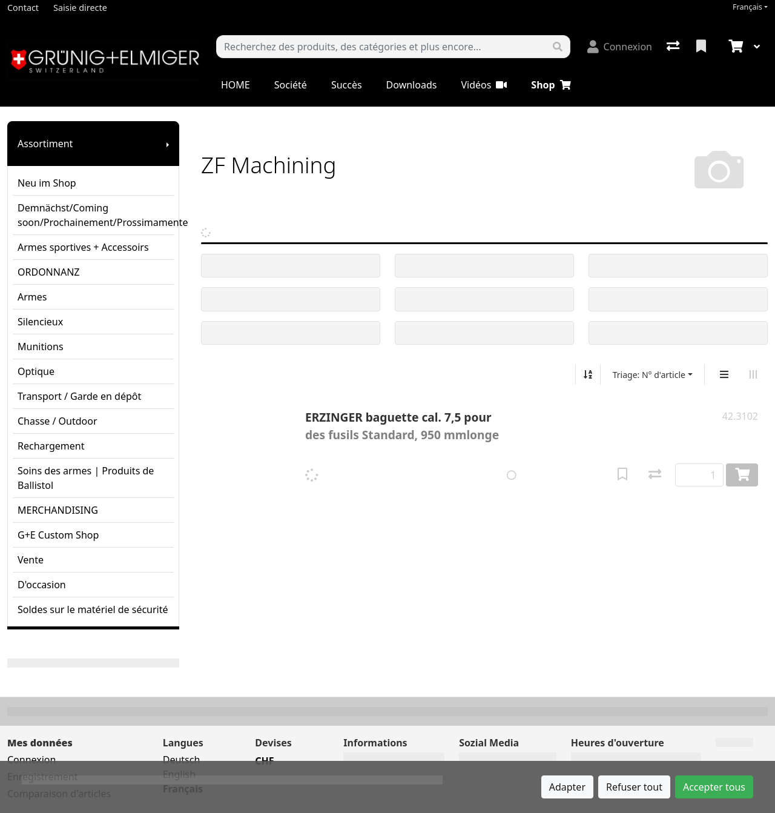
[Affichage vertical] (724, 374)
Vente (31, 559)
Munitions (41, 346)
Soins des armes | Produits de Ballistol (86, 478)
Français (747, 7)
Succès (346, 84)
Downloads (411, 84)
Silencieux (40, 321)
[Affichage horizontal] (753, 374)
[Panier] (734, 46)
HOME (235, 84)
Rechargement (51, 446)
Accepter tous (714, 787)
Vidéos (484, 84)
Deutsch (181, 759)
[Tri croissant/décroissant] (588, 374)
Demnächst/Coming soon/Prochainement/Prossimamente (96, 215)
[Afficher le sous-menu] (168, 144)
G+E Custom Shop (58, 535)
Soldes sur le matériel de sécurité (93, 609)
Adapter (567, 787)
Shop (550, 84)
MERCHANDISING (58, 510)
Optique (36, 371)
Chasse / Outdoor (57, 421)
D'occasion (42, 584)
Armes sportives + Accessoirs (83, 247)
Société (290, 84)
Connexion (31, 759)
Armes (32, 297)
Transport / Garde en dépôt (79, 396)
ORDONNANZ (48, 272)
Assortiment (45, 143)
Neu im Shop (47, 183)
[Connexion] (619, 47)
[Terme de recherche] (381, 46)
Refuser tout (634, 787)
